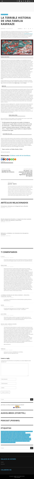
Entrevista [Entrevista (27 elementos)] (18, 434)
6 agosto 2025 (7, 221)
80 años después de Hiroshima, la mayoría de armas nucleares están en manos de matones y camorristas (16, 219)
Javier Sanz (3, 207)
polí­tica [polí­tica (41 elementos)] (3, 441)
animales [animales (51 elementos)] (11, 431)
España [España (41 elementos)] (28, 434)
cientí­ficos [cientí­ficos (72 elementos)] (9, 432)
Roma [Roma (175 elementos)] (28, 441)
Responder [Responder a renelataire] (11, 266)
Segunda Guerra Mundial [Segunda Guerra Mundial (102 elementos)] (6, 442)
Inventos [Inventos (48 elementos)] (24, 436)
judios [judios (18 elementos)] (12, 438)
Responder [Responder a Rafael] (11, 306)
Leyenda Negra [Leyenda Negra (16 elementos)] (18, 438)
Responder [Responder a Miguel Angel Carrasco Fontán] (10, 325)
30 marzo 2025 (8, 235)
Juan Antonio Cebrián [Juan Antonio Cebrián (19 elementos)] (6, 438)
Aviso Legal (11, 476)
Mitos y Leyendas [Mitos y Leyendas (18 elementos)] (16, 439)
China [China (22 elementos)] (5, 432)
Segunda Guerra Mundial (8, 162)
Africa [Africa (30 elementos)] (2, 431)
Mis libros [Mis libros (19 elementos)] (10, 439)
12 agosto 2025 (8, 207)
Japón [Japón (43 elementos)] (27, 436)
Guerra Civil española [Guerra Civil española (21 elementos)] (25, 435)
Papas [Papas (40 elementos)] (29, 439)
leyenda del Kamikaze (28, 33)
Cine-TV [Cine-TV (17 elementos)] (14, 432)
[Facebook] (2, 159)
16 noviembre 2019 (9, 28)
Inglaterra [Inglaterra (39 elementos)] (18, 436)
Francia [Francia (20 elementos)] (14, 435)
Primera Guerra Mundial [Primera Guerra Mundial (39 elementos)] (16, 441)
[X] (4, 159)
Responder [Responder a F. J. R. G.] (11, 257)
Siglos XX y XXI (4, 14)
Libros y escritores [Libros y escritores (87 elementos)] (26, 438)
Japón (2, 162)
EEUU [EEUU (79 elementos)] (11, 434)
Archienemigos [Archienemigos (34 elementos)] (29, 431)
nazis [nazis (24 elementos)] (26, 439)
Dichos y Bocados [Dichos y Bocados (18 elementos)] (5, 434)
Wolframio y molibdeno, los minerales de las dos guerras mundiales (14, 234)
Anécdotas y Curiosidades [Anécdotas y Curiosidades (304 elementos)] (19, 431)
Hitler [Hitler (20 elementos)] (10, 436)
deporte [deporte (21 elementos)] (23, 432)
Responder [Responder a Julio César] (11, 315)
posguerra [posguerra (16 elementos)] (7, 441)
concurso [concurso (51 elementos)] (18, 432)
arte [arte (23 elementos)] (2, 432)
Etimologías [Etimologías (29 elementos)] (4, 435)
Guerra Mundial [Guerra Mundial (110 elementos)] (4, 436)
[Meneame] (15, 159)
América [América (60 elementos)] (6, 431)
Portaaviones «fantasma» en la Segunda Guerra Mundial (14, 206)
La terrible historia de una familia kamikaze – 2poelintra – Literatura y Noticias (15, 295)
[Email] (13, 159)
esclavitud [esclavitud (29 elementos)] (24, 434)
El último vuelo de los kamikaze (20, 155)
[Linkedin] (7, 159)
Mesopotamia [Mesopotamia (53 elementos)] (4, 439)
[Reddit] (6, 159)
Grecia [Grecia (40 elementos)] (18, 435)
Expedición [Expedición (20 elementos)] (9, 435)
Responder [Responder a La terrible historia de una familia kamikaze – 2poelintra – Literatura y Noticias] (11, 297)
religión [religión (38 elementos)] (24, 441)
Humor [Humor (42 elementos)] (13, 436)
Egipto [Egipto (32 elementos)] (14, 434)
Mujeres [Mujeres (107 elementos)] (23, 439)
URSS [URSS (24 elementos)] (14, 442)
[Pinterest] (9, 159)
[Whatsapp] (11, 159)
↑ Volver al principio (17, 477)
